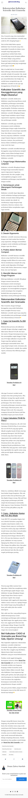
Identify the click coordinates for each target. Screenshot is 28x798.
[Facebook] (13, 791)
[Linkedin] (17, 791)
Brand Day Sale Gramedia (12, 742)
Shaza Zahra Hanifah (16, 766)
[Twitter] (11, 791)
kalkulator (4, 751)
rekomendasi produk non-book (15, 751)
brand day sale (17, 749)
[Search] (26, 2)
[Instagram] (15, 791)
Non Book (11, 754)
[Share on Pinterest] (22, 759)
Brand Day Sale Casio (6, 749)
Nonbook (4, 754)
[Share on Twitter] (5, 759)
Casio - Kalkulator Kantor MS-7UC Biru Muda (13, 514)
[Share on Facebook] (14, 759)
